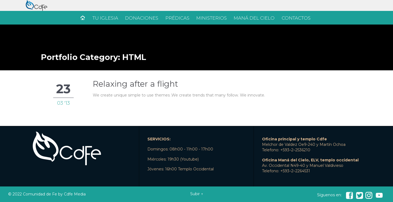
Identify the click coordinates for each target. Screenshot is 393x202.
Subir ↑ (196, 193)
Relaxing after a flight (135, 84)
